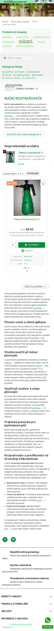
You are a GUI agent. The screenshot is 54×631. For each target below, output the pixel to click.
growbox (7, 45)
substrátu (8, 116)
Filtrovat (33, 173)
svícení (26, 41)
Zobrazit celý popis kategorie (23, 134)
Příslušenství (28, 256)
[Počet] (13, 245)
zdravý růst (22, 36)
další (27, 267)
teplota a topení (41, 36)
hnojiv (39, 500)
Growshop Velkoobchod (21, 624)
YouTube (13, 539)
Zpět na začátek (36, 286)
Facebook (4, 539)
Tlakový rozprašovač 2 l (30, 152)
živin (6, 528)
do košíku (32, 244)
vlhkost (39, 365)
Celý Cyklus (27, 260)
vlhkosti (7, 362)
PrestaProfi (7, 627)
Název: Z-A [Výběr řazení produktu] (17, 173)
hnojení (41, 41)
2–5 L (25, 264)
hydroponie (8, 41)
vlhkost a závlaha (25, 45)
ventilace (7, 36)
